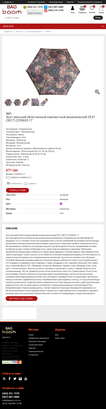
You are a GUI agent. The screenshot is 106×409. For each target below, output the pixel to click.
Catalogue (8, 26)
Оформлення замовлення (39, 338)
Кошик (31, 335)
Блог (57, 335)
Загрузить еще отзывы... (21, 298)
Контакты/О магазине (36, 2)
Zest (8, 113)
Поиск (98, 18)
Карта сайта (60, 338)
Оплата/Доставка (56, 2)
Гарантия (70, 2)
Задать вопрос (35, 13)
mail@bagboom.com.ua (11, 400)
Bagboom (7, 2)
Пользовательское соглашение (89, 2)
